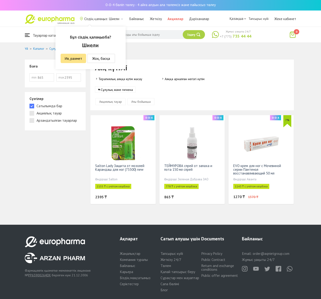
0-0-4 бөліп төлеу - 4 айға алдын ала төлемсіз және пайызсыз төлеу (161, 4)
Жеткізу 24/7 (170, 259)
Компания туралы (134, 259)
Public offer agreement (219, 275)
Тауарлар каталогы (44, 35)
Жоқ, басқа (101, 58)
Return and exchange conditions (217, 267)
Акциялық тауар (110, 102)
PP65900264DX (39, 275)
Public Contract (213, 259)
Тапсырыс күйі (258, 19)
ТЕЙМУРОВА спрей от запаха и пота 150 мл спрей (188, 168)
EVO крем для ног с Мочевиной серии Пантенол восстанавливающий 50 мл (257, 169)
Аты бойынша (141, 102)
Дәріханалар (199, 19)
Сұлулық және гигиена (117, 90)
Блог (164, 290)
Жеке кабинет (285, 19)
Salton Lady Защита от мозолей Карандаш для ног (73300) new (119, 168)
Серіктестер (129, 283)
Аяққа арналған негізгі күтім (184, 79)
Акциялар (175, 19)
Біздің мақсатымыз (135, 277)
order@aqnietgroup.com (271, 253)
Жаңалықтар (130, 253)
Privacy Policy (211, 253)
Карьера (126, 271)
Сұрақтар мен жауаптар (179, 277)
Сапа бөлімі (169, 283)
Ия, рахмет (73, 58)
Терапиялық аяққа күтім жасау (120, 79)
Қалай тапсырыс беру (177, 271)
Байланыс (136, 19)
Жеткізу (156, 19)
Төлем (165, 265)
